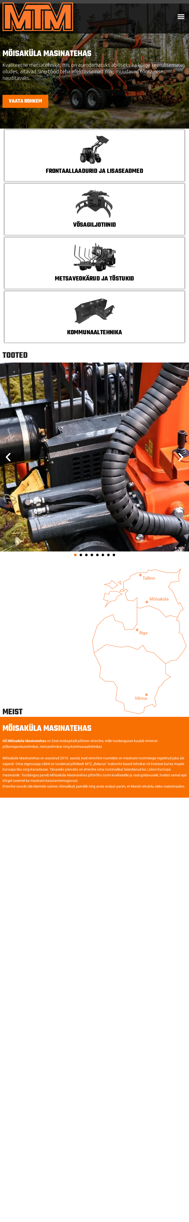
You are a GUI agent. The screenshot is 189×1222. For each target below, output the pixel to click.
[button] (180, 17)
